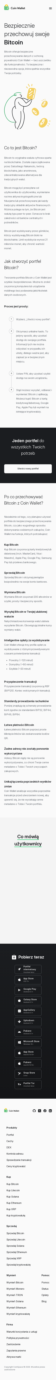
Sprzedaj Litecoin (15, 1239)
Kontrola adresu (14, 1153)
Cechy (9, 1141)
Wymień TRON (14, 1295)
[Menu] (50, 8)
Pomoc (45, 1282)
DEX (8, 1147)
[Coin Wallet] (14, 7)
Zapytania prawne (16, 1350)
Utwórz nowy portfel (28, 468)
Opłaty (45, 1295)
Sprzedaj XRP (14, 1258)
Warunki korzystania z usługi (21, 1331)
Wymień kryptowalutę (18, 1313)
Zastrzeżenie (13, 1344)
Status (45, 1288)
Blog (44, 1301)
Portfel (10, 1134)
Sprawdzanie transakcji (18, 1159)
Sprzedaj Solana (15, 1245)
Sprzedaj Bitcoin (15, 1233)
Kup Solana (12, 1196)
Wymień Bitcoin (14, 1282)
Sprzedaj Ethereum (16, 1252)
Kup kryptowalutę (15, 1215)
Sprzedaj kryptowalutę (18, 1264)
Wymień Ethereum (16, 1307)
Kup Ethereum (14, 1202)
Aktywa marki (13, 1356)
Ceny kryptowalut (15, 1166)
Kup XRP (11, 1209)
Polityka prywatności (17, 1337)
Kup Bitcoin (12, 1184)
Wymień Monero (15, 1288)
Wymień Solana (14, 1301)
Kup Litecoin (13, 1190)
